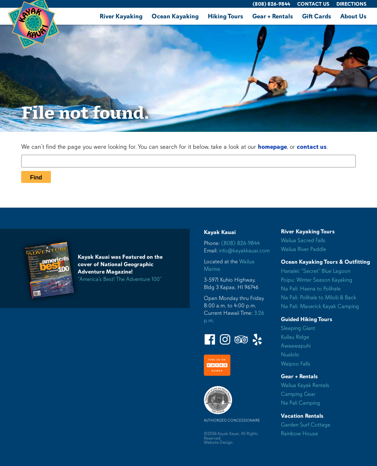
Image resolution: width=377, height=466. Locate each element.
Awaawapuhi (296, 346)
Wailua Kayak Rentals (305, 385)
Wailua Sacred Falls (303, 240)
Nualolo (290, 354)
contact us (311, 147)
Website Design (218, 442)
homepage (272, 147)
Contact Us (313, 3)
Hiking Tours (225, 16)
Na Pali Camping (300, 403)
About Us (353, 16)
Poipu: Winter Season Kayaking (316, 280)
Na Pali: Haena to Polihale (311, 289)
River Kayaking (121, 16)
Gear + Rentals (272, 16)
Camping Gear (298, 394)
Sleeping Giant (298, 328)
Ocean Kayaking (175, 16)
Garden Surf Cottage (305, 425)
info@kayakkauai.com (244, 250)
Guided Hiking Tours (306, 319)
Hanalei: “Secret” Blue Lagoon (316, 271)
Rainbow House (299, 433)
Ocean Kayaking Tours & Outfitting (325, 262)
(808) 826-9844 (271, 3)
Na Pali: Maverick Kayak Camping (320, 306)
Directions (351, 3)
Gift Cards (316, 16)
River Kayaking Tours (308, 231)
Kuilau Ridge (295, 337)
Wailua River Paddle (303, 249)
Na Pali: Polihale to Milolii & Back (318, 297)
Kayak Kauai (220, 232)
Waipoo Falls (295, 364)
